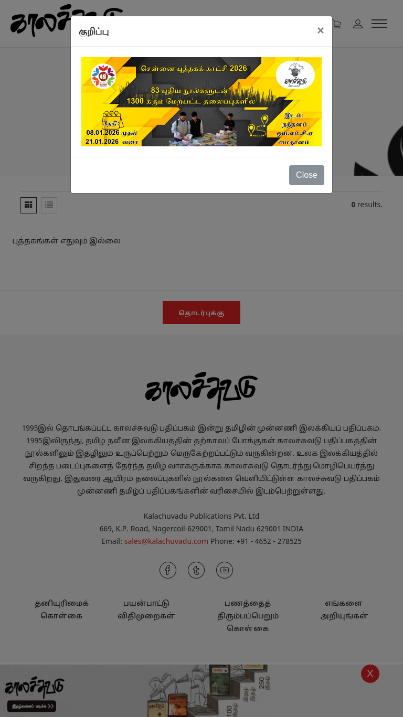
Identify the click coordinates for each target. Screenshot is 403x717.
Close (306, 174)
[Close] (320, 30)
